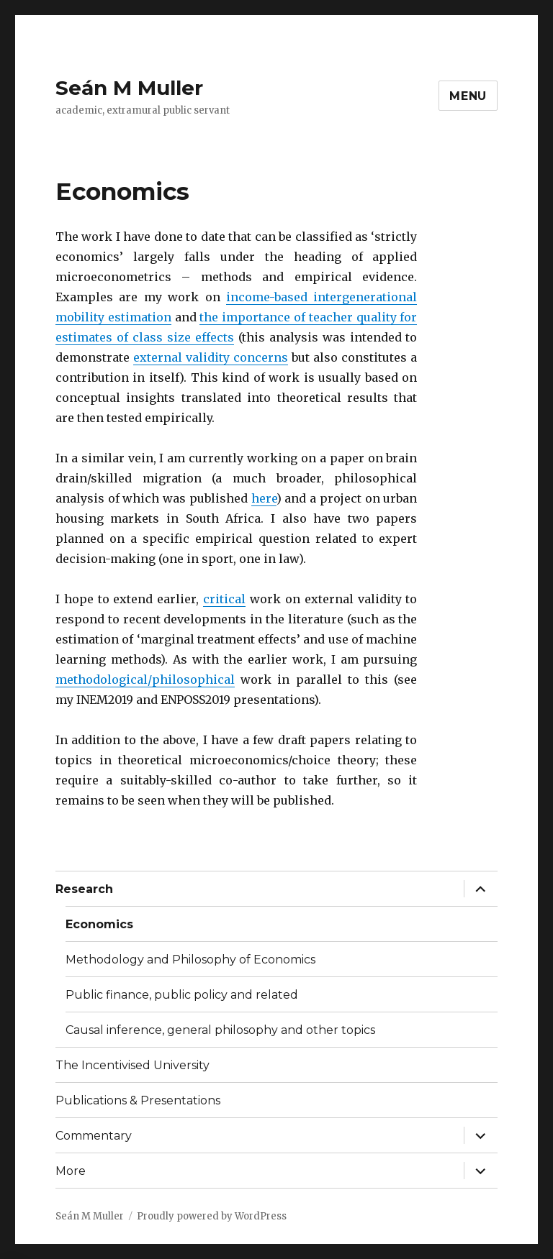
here (263, 498)
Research (84, 889)
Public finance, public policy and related (182, 995)
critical (224, 599)
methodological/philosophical (145, 679)
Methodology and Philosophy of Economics (190, 959)
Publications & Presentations (137, 1100)
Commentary (93, 1136)
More (70, 1171)
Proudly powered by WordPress (212, 1216)
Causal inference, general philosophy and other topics (220, 1030)
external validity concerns (210, 357)
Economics (99, 924)
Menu (468, 96)
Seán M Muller (129, 87)
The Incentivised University (132, 1065)
